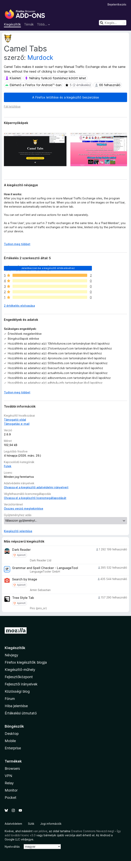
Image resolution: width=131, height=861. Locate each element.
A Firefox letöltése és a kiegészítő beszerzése (65, 97)
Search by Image (24, 579)
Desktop (12, 733)
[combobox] (112, 22)
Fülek (7, 466)
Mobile (10, 741)
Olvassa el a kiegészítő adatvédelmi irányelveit (36, 487)
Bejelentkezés (117, 4)
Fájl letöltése (12, 106)
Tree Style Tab (23, 598)
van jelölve (40, 831)
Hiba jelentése (16, 706)
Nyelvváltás (12, 846)
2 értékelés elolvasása (19, 305)
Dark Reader (21, 550)
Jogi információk (51, 823)
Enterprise (13, 748)
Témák (29, 24)
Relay (9, 783)
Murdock (40, 57)
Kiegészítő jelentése (18, 531)
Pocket (10, 797)
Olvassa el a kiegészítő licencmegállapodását (35, 498)
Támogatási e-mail (17, 423)
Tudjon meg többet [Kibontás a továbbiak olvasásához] (17, 244)
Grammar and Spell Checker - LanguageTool (45, 568)
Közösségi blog (17, 691)
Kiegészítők (12, 24)
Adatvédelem (13, 823)
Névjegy (11, 655)
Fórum (10, 699)
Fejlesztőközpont (19, 677)
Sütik (31, 823)
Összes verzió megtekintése (23, 508)
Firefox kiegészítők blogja (26, 662)
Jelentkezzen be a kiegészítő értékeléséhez (48, 268)
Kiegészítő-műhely (20, 670)
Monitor (11, 790)
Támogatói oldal (15, 419)
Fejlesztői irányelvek (21, 684)
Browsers (12, 768)
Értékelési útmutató (21, 713)
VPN (8, 776)
